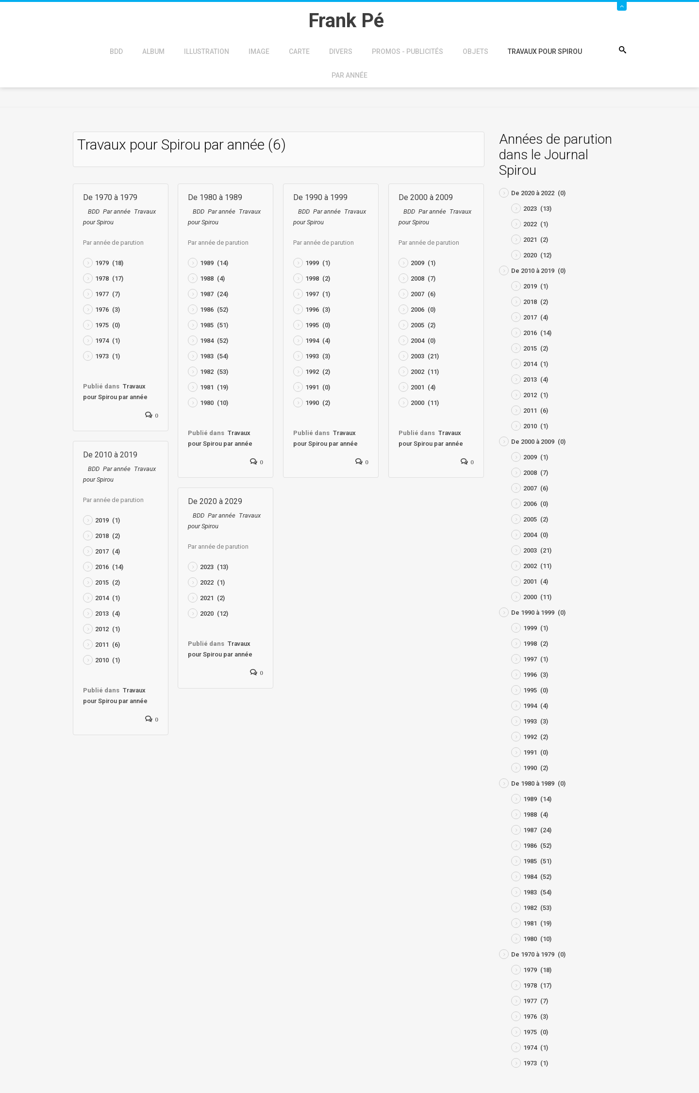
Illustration (206, 51)
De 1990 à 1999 (320, 197)
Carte (299, 51)
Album (153, 51)
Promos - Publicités (407, 51)
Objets (475, 51)
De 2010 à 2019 (110, 454)
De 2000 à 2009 (426, 197)
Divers (340, 51)
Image (259, 51)
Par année (349, 75)
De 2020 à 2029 (215, 501)
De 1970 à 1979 (110, 197)
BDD (116, 51)
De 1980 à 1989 (215, 197)
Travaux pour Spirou (545, 51)
